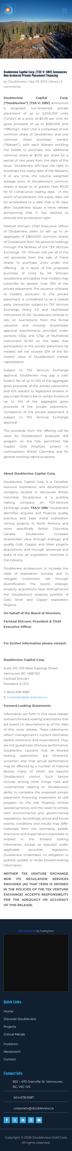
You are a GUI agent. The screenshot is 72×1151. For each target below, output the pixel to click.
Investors (11, 1044)
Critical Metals (14, 1034)
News (54, 81)
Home (8, 1011)
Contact (10, 1059)
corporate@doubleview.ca (27, 697)
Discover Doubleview (20, 1019)
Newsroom (12, 1051)
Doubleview (17, 81)
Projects (10, 1026)
